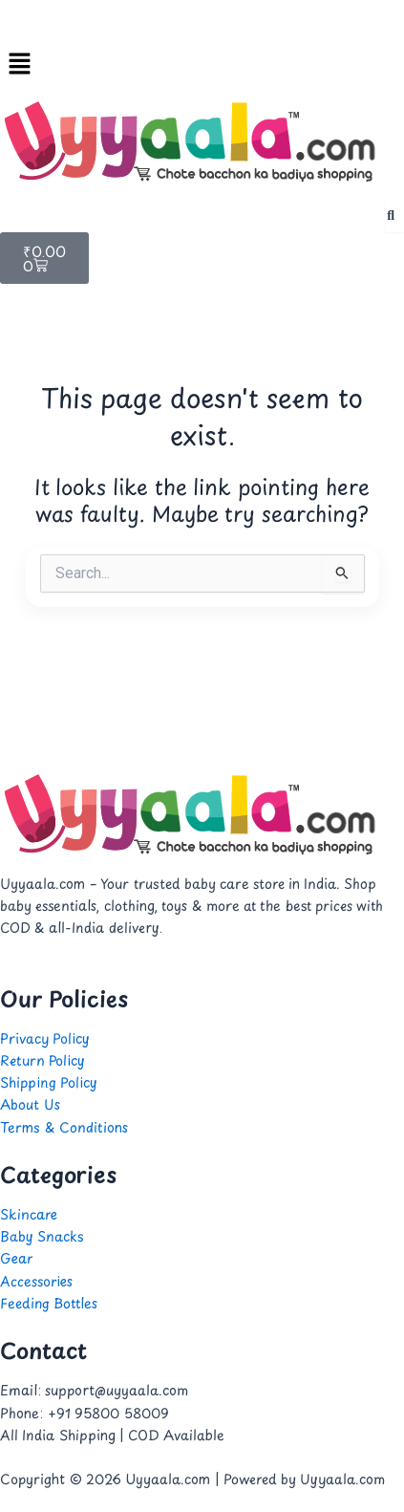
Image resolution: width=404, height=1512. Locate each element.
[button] (202, 64)
